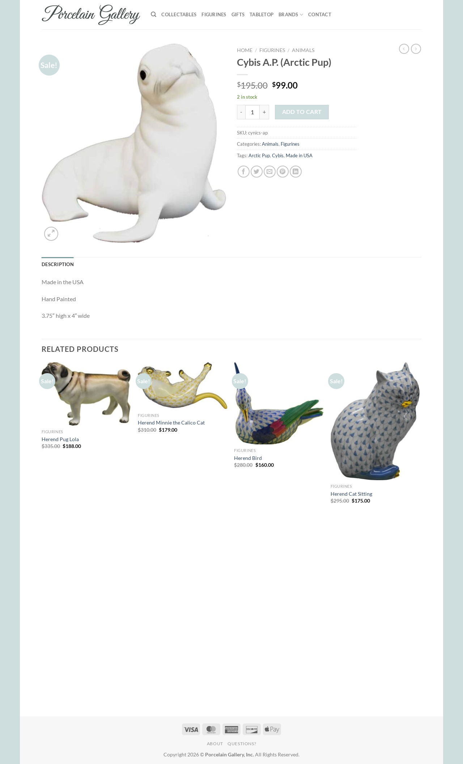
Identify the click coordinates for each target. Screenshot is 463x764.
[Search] (153, 14)
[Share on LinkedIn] (296, 172)
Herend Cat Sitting (351, 494)
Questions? (242, 743)
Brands (291, 14)
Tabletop (261, 14)
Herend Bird (248, 458)
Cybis (278, 155)
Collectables (178, 14)
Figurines (213, 14)
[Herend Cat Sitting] (375, 421)
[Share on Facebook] (244, 172)
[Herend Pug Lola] (86, 394)
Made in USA (299, 155)
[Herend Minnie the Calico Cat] (182, 385)
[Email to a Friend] (270, 172)
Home (244, 50)
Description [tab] (58, 264)
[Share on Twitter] (257, 172)
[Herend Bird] (278, 403)
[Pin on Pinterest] (283, 172)
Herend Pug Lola (60, 439)
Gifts (238, 14)
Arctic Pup (259, 155)
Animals (303, 50)
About (215, 743)
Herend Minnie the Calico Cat (171, 422)
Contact (319, 14)
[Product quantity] (252, 112)
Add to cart (302, 111)
